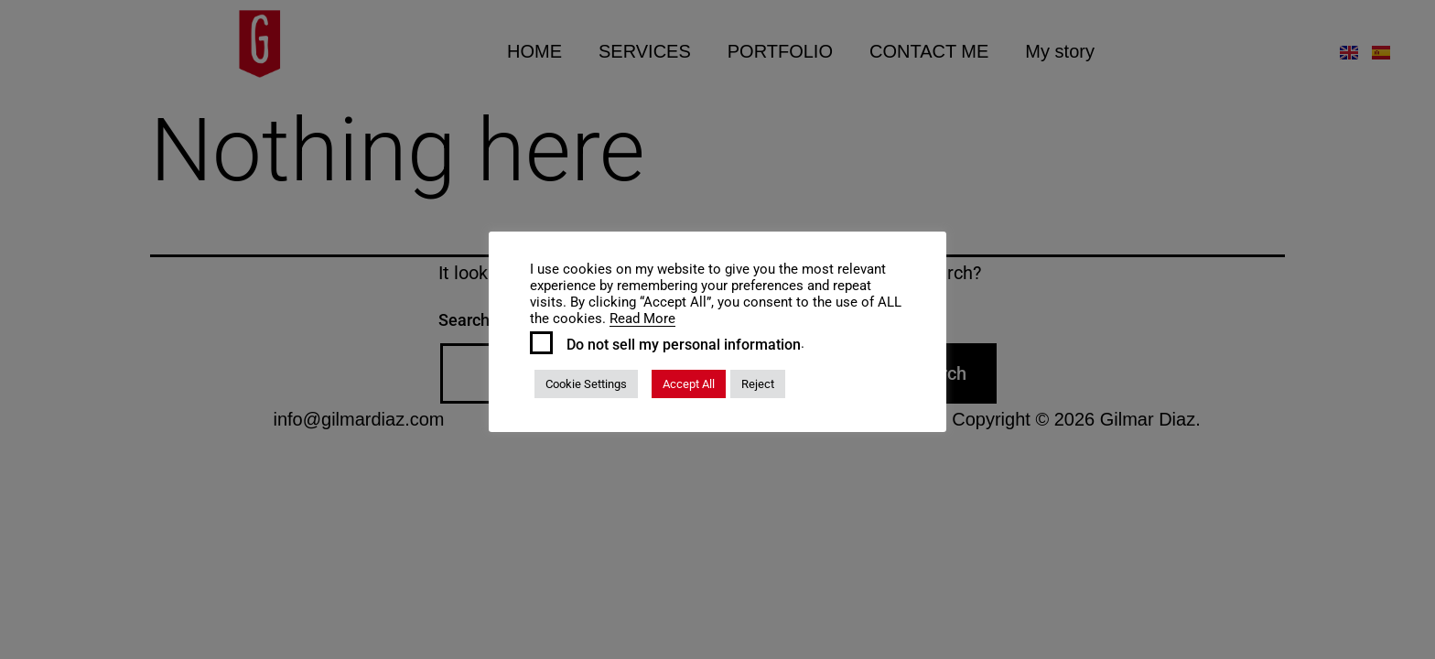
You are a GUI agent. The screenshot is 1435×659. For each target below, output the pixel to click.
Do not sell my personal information (683, 345)
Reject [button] (757, 384)
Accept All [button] (689, 384)
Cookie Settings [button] (586, 384)
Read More (642, 318)
